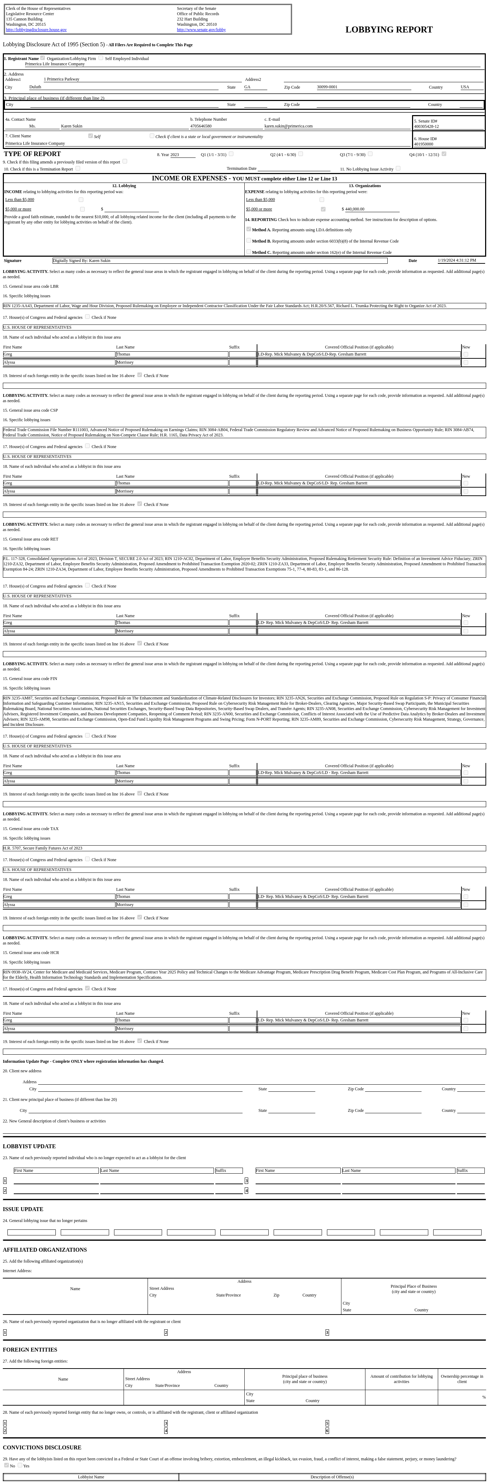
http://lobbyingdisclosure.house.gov (36, 29)
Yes (23, 1466)
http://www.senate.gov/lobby (201, 29)
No (10, 1466)
